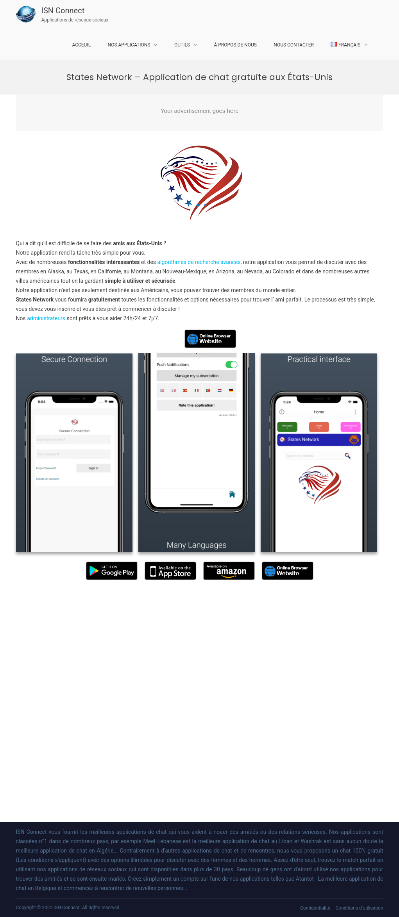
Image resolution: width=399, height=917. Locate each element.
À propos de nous (235, 45)
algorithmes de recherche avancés (199, 262)
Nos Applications (129, 45)
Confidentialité (315, 908)
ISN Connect (63, 10)
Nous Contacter (294, 45)
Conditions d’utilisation (359, 908)
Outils (182, 45)
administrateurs (46, 318)
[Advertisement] (199, 112)
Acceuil (81, 45)
